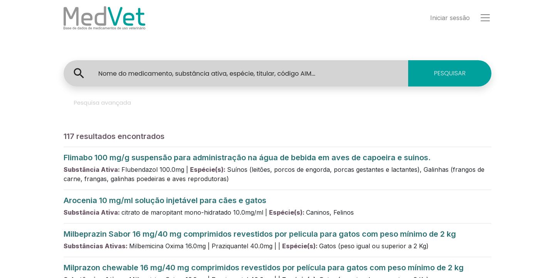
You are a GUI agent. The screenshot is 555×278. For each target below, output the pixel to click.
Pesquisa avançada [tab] (102, 102)
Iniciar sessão (450, 18)
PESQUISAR (450, 73)
